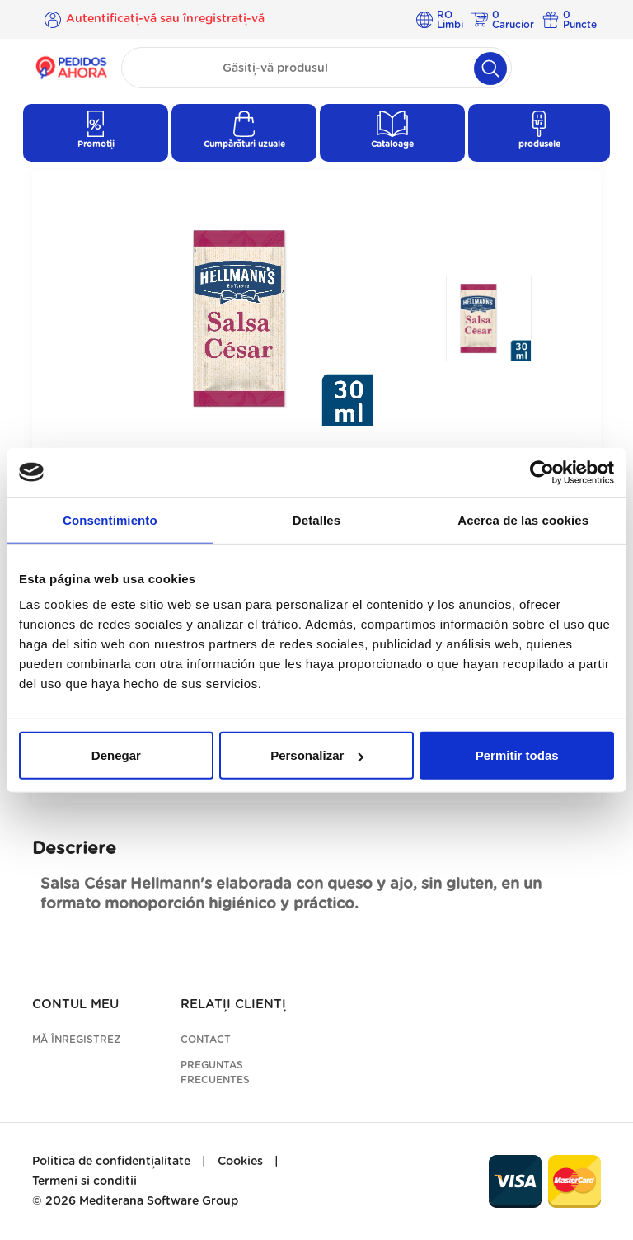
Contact (206, 1039)
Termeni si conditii (84, 1181)
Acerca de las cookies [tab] (522, 519)
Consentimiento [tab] (110, 519)
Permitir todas (517, 755)
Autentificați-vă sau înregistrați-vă (165, 19)
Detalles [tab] (316, 519)
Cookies (240, 1161)
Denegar (116, 755)
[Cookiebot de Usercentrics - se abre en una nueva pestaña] (542, 472)
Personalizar (316, 755)
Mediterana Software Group (158, 1201)
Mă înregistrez (76, 1039)
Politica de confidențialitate (111, 1161)
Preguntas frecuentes (215, 1072)
